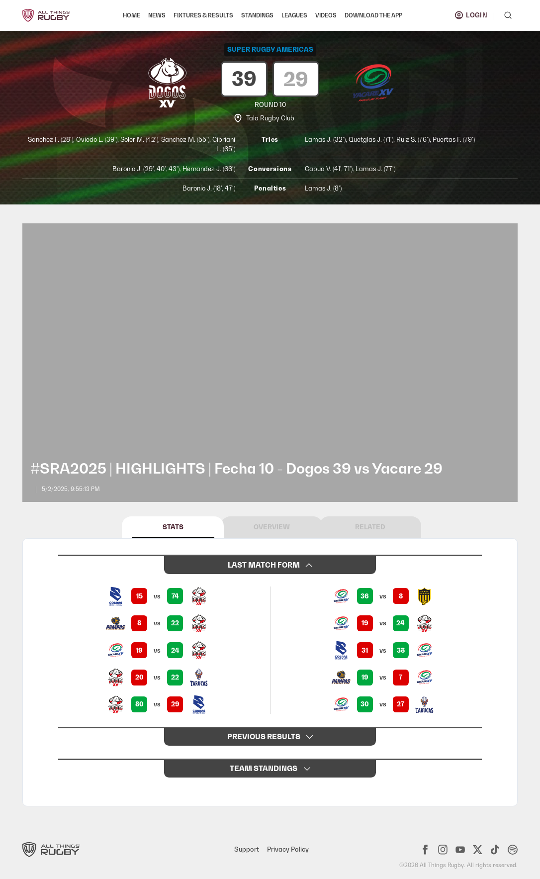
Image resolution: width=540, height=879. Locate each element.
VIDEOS (326, 15)
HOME (131, 15)
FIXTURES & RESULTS (203, 15)
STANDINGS (257, 15)
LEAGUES (294, 15)
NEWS (157, 15)
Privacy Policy (288, 849)
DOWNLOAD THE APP (373, 15)
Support (246, 849)
